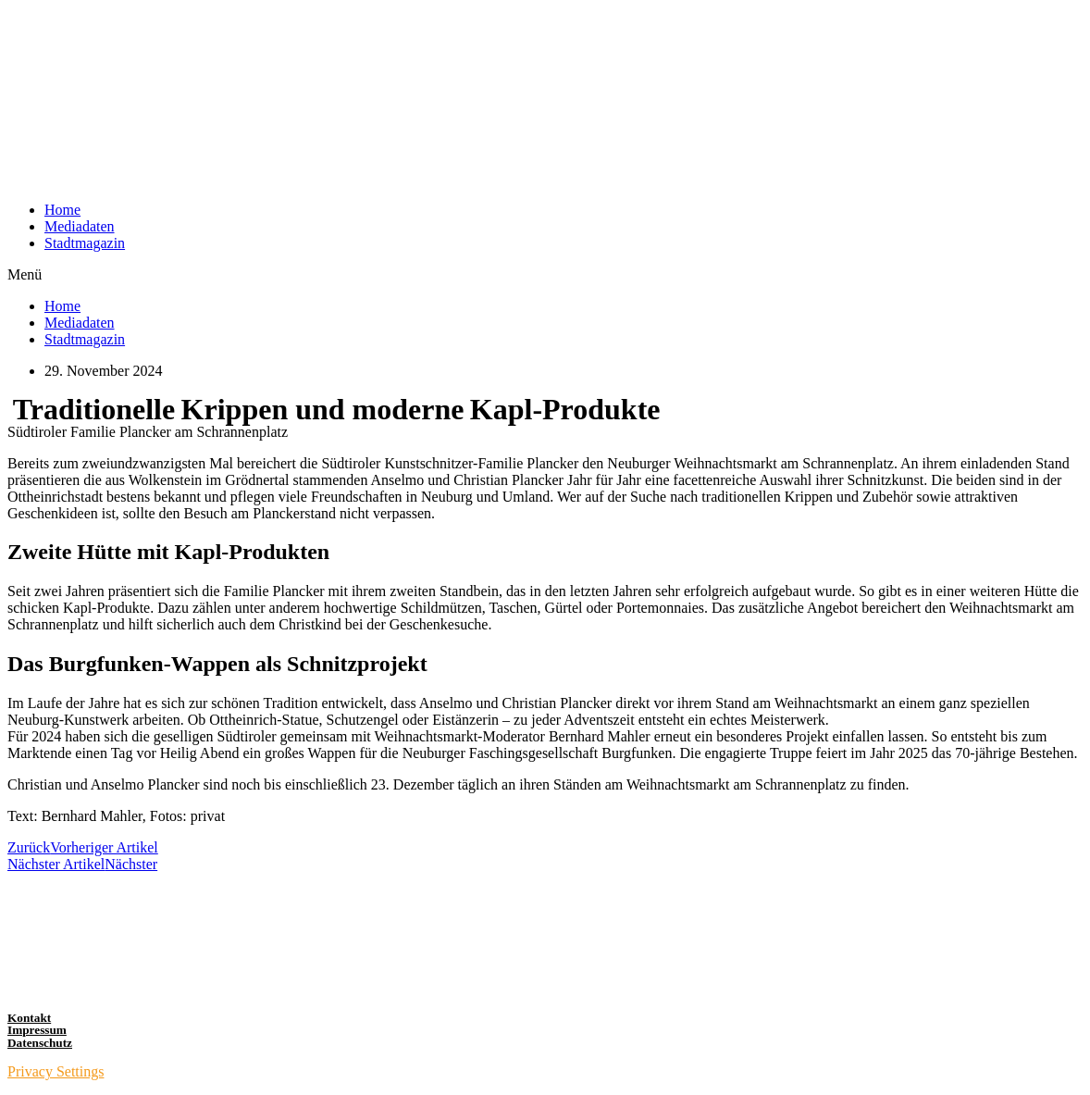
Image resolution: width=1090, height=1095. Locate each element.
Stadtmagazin (84, 243)
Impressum (37, 1030)
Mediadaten (79, 226)
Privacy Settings (55, 1071)
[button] (545, 275)
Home (62, 210)
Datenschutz (39, 1043)
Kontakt (29, 1018)
